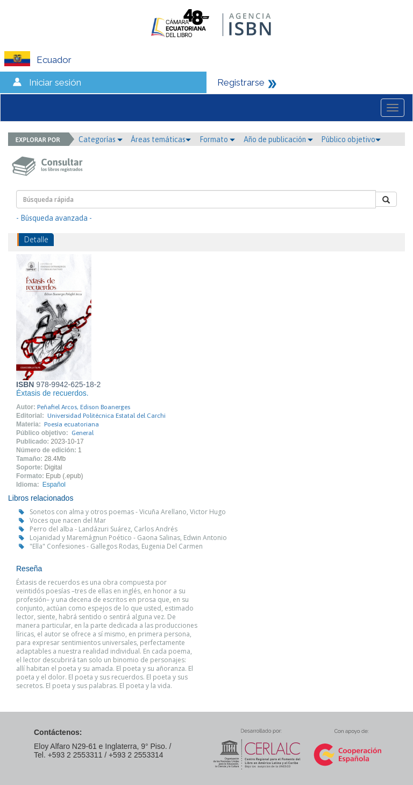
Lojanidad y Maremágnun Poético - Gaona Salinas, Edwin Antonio (128, 537)
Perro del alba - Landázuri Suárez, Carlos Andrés (103, 529)
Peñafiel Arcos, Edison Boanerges (83, 407)
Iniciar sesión (55, 82)
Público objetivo (351, 139)
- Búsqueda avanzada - (54, 218)
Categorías (101, 139)
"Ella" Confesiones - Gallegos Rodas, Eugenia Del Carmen (116, 546)
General (83, 433)
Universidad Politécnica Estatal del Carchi (106, 415)
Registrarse (241, 82)
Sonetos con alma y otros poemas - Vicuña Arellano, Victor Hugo (128, 511)
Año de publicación (278, 139)
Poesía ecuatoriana (71, 424)
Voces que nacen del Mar (68, 520)
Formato (217, 139)
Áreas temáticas (161, 139)
